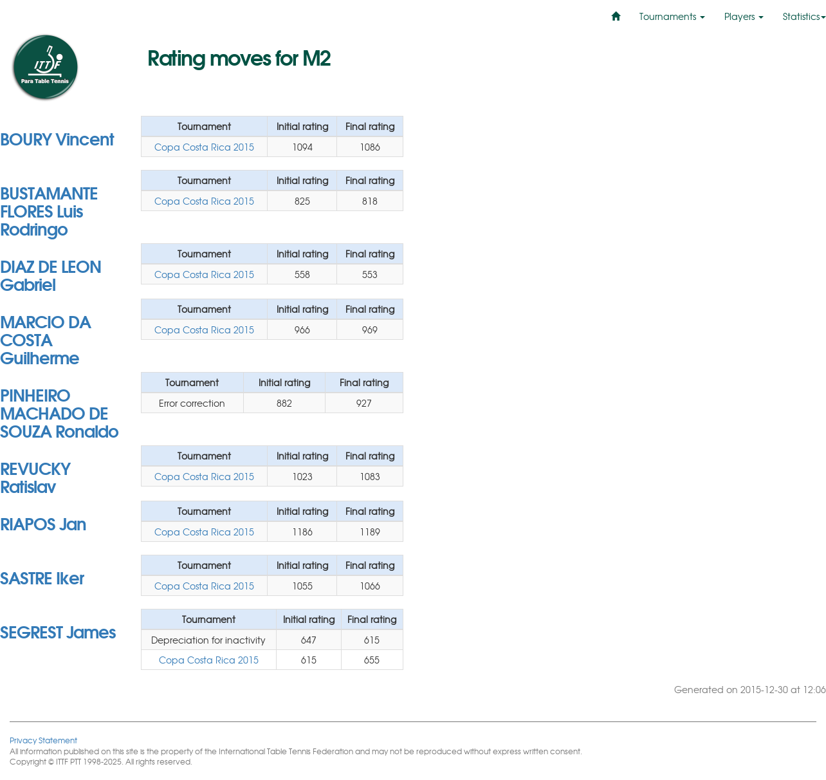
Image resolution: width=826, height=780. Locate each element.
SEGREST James (57, 631)
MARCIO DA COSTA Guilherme (45, 338)
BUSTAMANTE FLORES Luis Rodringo (49, 210)
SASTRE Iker (42, 577)
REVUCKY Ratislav (35, 476)
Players (744, 16)
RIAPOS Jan (43, 522)
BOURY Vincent (57, 138)
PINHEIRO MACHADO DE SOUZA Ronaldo (59, 412)
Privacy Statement (43, 739)
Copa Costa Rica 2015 (204, 146)
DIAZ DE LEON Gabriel (50, 274)
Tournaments (672, 16)
